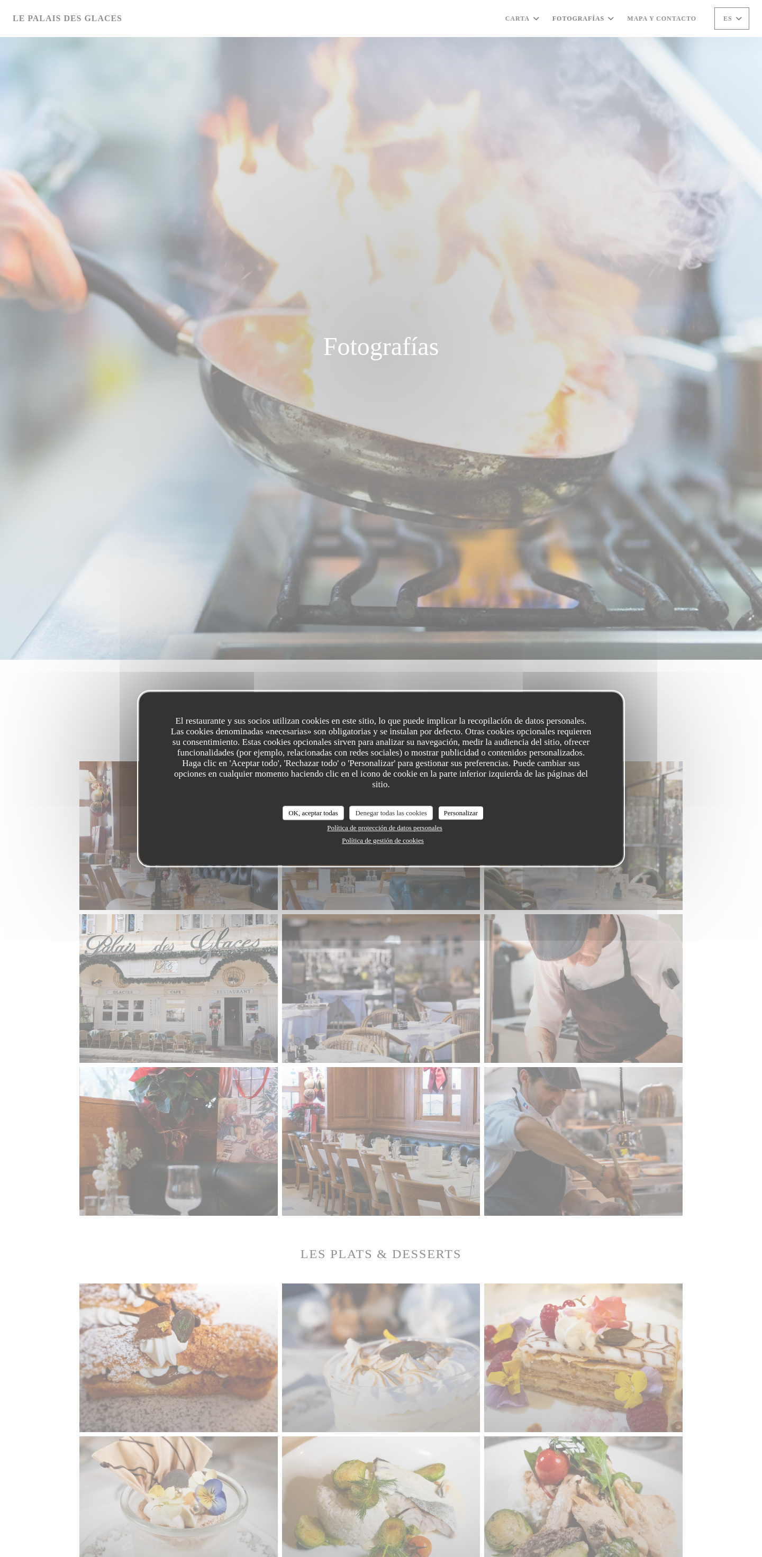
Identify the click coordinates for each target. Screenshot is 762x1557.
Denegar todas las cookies (391, 813)
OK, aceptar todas (313, 813)
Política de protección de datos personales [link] (384, 828)
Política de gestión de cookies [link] (383, 840)
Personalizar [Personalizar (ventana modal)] (461, 813)
